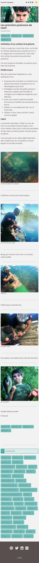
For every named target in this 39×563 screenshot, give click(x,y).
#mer (32, 467)
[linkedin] (31, 2)
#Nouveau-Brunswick (11, 494)
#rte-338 (19, 531)
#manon (6, 522)
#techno (17, 536)
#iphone (28, 36)
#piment (19, 471)
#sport (5, 536)
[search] (21, 451)
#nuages (7, 471)
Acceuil (3, 2)
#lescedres (19, 518)
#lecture (6, 518)
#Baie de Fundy (9, 485)
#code (18, 504)
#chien (6, 476)
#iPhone (16, 513)
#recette (22, 527)
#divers (32, 508)
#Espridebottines (9, 490)
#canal (29, 499)
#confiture (31, 504)
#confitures (7, 508)
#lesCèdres (7, 481)
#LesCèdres (8, 467)
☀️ (36, 2)
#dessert (17, 476)
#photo (16, 36)
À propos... (10, 2)
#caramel (7, 504)
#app (27, 494)
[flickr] (33, 2)
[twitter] (28, 2)
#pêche (6, 40)
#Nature (21, 467)
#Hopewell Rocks (28, 490)
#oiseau (18, 522)
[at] (26, 2)
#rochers (6, 531)
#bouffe (18, 499)
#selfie (30, 531)
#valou (28, 536)
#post (5, 36)
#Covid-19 (25, 485)
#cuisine (20, 508)
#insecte (28, 513)
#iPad (5, 513)
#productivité (8, 527)
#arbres (6, 499)
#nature (17, 462)
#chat (30, 471)
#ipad (6, 462)
